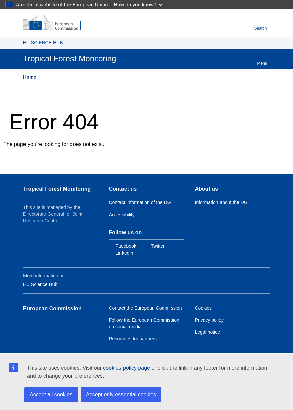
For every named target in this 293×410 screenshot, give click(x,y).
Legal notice (208, 332)
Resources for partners (133, 338)
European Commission (52, 308)
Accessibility (122, 214)
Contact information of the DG (140, 202)
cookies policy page (126, 368)
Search (260, 25)
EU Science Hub (40, 284)
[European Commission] (55, 23)
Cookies (203, 308)
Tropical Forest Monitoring (57, 189)
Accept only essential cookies (121, 394)
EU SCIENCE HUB (43, 42)
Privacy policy (209, 320)
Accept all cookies (51, 394)
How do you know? (138, 4)
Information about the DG (221, 202)
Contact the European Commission (145, 308)
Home (29, 77)
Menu (262, 60)
